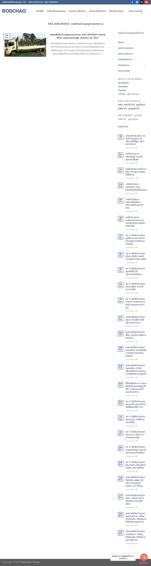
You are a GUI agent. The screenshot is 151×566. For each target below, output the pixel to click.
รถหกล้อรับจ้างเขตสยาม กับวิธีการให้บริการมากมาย (135, 320)
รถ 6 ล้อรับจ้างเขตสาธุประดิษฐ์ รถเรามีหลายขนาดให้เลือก (135, 450)
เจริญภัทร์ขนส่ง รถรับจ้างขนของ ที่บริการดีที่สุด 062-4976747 (135, 140)
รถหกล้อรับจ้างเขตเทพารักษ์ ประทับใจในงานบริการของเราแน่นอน (136, 351)
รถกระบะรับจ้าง (77, 11)
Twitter (122, 90)
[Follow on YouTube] (146, 2)
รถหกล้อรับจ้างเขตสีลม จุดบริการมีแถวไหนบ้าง (135, 335)
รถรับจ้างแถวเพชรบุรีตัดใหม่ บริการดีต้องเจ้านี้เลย (134, 203)
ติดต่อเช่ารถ (117, 11)
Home (40, 11)
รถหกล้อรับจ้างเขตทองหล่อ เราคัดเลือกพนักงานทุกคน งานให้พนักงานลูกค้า (136, 370)
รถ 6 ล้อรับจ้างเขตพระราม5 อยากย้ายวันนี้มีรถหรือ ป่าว (135, 404)
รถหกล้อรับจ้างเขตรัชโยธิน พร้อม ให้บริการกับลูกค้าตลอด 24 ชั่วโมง (135, 481)
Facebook (123, 83)
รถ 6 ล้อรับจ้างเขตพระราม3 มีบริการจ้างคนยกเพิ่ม (135, 434)
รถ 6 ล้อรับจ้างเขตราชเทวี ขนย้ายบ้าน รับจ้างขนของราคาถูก (135, 303)
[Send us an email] (142, 2)
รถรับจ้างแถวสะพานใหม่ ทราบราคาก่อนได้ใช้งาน (135, 172)
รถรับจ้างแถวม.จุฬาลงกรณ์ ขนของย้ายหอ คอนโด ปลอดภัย (135, 221)
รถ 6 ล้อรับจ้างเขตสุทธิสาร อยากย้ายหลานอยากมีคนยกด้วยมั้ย (135, 239)
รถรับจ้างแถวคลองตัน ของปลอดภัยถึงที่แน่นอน (136, 187)
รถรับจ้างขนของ (56, 11)
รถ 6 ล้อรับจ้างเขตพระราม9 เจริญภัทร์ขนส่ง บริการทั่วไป (135, 465)
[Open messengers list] (144, 557)
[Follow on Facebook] (132, 2)
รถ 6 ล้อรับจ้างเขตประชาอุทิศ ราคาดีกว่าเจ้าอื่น (135, 286)
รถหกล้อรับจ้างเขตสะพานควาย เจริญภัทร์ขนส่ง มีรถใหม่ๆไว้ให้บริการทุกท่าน (135, 517)
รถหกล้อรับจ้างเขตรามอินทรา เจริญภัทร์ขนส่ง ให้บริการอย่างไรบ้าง (135, 535)
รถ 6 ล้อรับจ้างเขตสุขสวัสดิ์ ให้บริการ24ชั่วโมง (135, 271)
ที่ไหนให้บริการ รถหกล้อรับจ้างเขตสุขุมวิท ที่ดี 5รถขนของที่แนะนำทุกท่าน (135, 387)
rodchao (14, 11)
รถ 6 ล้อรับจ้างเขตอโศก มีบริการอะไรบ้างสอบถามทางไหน (135, 256)
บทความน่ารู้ (135, 11)
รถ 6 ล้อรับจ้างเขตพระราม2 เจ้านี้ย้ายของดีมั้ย (135, 419)
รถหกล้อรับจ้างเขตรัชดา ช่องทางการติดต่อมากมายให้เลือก (135, 499)
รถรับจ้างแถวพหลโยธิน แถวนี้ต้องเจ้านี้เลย (133, 156)
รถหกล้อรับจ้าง (97, 11)
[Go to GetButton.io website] (144, 563)
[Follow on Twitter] (137, 2)
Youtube (123, 86)
